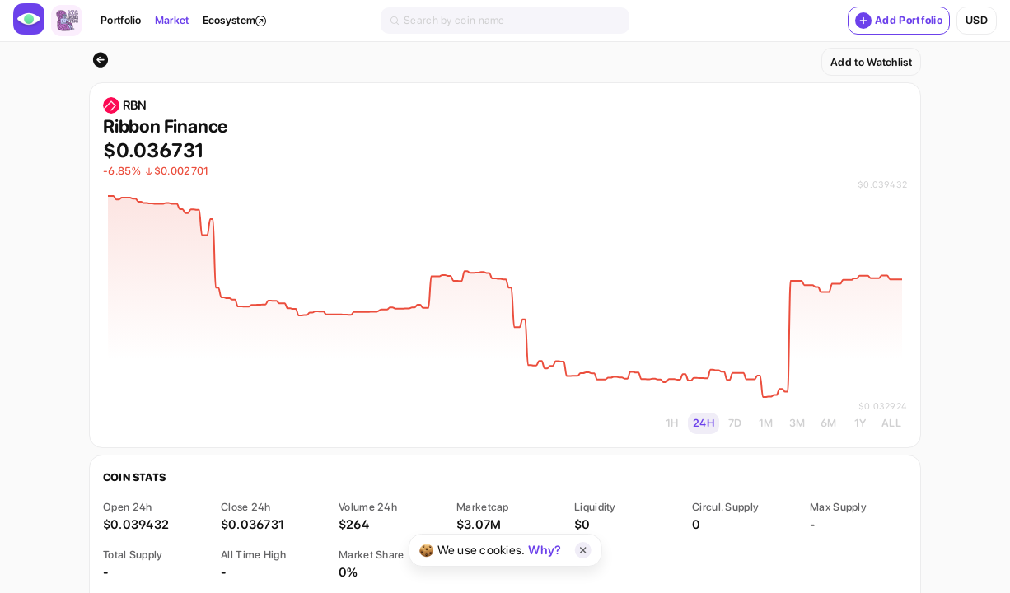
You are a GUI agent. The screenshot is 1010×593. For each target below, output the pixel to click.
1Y (860, 423)
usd (977, 20)
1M (766, 423)
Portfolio (121, 20)
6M (829, 423)
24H (703, 423)
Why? (544, 550)
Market (172, 20)
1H (672, 423)
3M (797, 423)
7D (735, 423)
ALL (891, 423)
